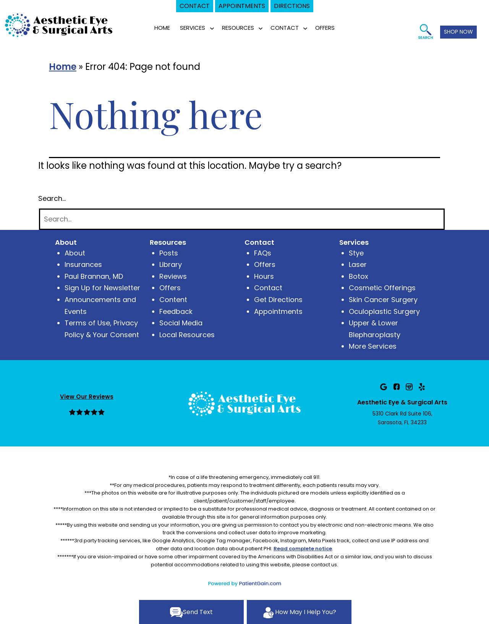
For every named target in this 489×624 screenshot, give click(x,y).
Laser (358, 264)
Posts (168, 253)
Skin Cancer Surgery (383, 299)
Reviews (173, 276)
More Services (373, 346)
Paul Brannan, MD (94, 276)
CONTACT (284, 28)
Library (170, 264)
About (75, 253)
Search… (52, 198)
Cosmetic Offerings (382, 288)
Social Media (180, 323)
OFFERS (325, 28)
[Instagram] (409, 387)
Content (173, 299)
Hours (264, 276)
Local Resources (187, 334)
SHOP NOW (458, 32)
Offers (170, 288)
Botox (358, 276)
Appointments (278, 311)
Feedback (176, 311)
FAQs (262, 253)
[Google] (383, 387)
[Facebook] (396, 387)
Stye (356, 253)
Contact (268, 288)
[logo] (59, 24)
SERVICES (192, 28)
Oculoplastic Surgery (384, 311)
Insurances (83, 264)
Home (162, 28)
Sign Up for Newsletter (102, 288)
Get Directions (278, 299)
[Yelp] (421, 387)
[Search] (242, 219)
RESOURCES (238, 28)
